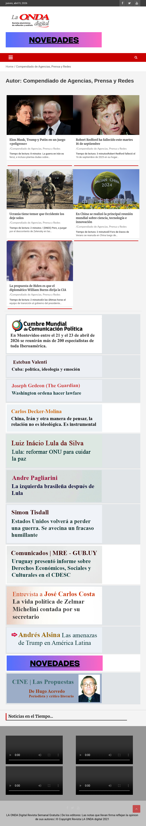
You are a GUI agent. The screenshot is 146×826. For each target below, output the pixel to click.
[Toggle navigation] (11, 57)
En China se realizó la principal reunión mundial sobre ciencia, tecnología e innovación (104, 218)
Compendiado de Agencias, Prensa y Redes (35, 148)
